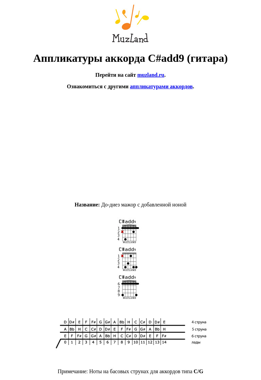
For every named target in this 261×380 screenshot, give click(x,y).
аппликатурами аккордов (161, 86)
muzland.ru (150, 75)
